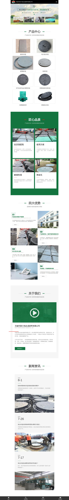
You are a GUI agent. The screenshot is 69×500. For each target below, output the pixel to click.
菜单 (56, 2)
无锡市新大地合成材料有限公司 (24, 1)
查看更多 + (20, 348)
